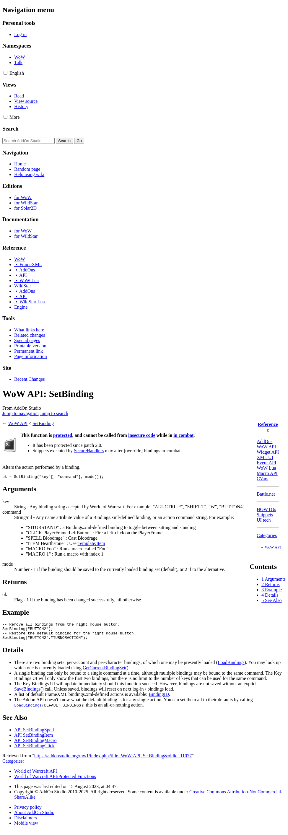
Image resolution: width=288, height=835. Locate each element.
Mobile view (26, 827)
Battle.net (266, 494)
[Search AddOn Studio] (28, 141)
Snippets (265, 514)
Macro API (267, 473)
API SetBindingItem (33, 739)
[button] (5, 73)
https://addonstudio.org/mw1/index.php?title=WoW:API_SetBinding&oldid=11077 (113, 760)
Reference (268, 424)
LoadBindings (231, 666)
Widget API (268, 452)
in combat (183, 435)
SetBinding (43, 423)
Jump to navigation (20, 413)
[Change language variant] (16, 73)
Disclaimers (25, 822)
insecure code (141, 435)
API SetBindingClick (34, 750)
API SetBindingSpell (34, 734)
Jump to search (54, 413)
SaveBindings (27, 693)
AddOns (264, 441)
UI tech (264, 520)
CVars (262, 478)
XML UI (265, 457)
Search (10, 129)
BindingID (159, 698)
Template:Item (91, 544)
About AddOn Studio (34, 816)
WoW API (266, 446)
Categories (267, 535)
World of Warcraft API (35, 775)
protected (62, 435)
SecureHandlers (89, 450)
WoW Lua (266, 468)
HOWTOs (266, 509)
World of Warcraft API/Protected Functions (55, 780)
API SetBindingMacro (35, 744)
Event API (266, 462)
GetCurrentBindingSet (104, 672)
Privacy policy (28, 811)
